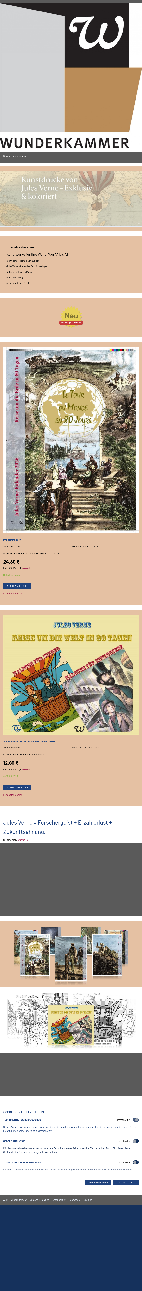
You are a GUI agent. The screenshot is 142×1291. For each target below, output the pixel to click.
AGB (5, 1199)
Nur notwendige (98, 1182)
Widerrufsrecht (19, 1199)
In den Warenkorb (17, 586)
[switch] (136, 1141)
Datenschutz (59, 1199)
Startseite (22, 839)
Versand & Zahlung (39, 1199)
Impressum (74, 1199)
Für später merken (12, 593)
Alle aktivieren (126, 1182)
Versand (26, 568)
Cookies (88, 1199)
